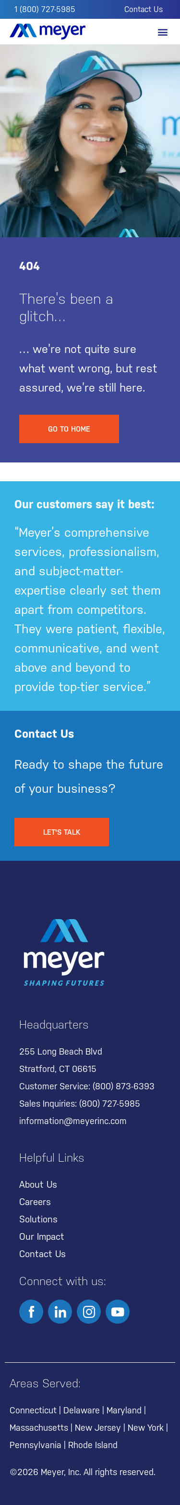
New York (146, 1428)
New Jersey (98, 1428)
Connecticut (33, 1410)
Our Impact (41, 1236)
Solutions (38, 1219)
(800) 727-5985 (109, 1103)
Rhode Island (93, 1445)
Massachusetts (39, 1428)
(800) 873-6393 (124, 1086)
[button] (162, 32)
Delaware (81, 1410)
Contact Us (143, 9)
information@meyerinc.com (73, 1121)
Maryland (124, 1410)
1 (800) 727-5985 (44, 9)
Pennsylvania (35, 1445)
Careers (35, 1201)
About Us (38, 1184)
